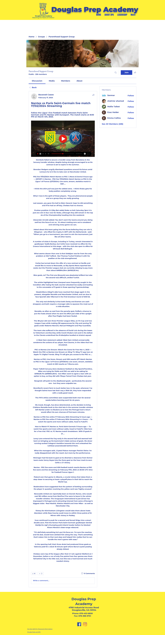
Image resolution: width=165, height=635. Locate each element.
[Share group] (135, 72)
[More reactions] (41, 573)
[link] (37, 81)
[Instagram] (85, 624)
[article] (63, 339)
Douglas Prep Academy (94, 9)
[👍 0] (33, 573)
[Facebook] (79, 624)
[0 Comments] (88, 573)
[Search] (115, 72)
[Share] (93, 94)
